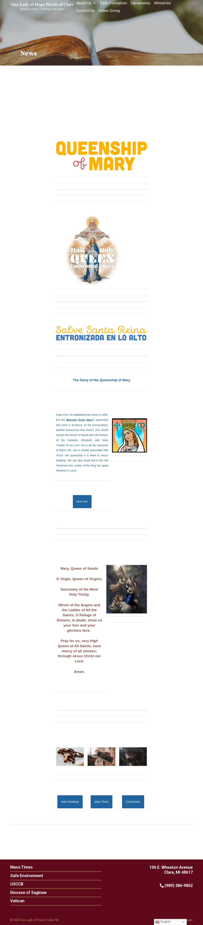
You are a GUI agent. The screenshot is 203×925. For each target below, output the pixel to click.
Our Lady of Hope (32, 920)
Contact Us (85, 10)
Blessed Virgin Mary (79, 419)
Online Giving (109, 10)
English (162, 922)
